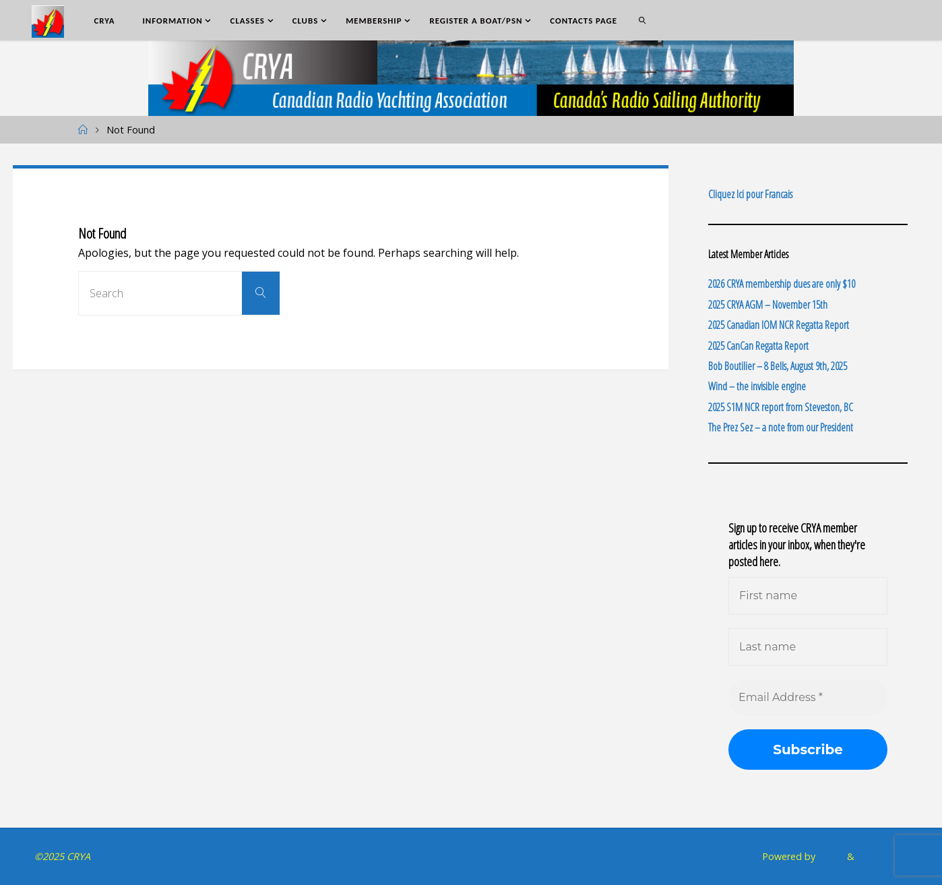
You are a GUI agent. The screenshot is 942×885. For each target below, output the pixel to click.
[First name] (807, 596)
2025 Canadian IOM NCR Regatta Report (778, 324)
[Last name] (807, 647)
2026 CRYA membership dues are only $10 (781, 283)
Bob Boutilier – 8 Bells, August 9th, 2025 (777, 366)
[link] (642, 20)
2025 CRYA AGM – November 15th (767, 304)
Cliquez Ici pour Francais (750, 194)
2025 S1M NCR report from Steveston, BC (780, 407)
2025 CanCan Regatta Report (758, 345)
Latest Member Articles (748, 254)
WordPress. (882, 856)
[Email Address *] (807, 697)
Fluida (829, 856)
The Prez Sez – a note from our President (780, 427)
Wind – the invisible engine (757, 386)
